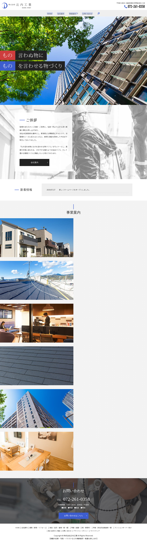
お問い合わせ (86, 13)
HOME (50, 13)
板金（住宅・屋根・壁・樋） (59, 527)
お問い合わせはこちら (73, 516)
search (97, 13)
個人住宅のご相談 (54, 531)
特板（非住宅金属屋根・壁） (103, 527)
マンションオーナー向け (123, 527)
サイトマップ (95, 531)
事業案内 (72, 13)
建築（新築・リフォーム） (38, 527)
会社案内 (61, 13)
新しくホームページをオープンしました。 (74, 190)
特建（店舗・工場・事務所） (81, 527)
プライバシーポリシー (80, 531)
